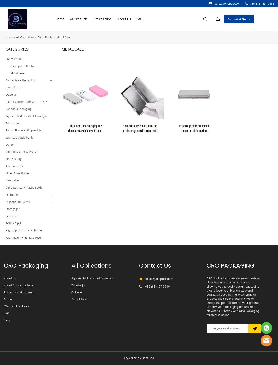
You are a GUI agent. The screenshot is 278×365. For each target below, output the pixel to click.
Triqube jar (13, 123)
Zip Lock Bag (14, 159)
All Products (79, 19)
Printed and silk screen (19, 292)
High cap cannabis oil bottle (24, 230)
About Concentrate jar (19, 285)
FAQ (139, 19)
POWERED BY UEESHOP (139, 358)
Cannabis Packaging (18, 109)
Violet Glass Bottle (17, 173)
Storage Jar (13, 209)
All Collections (25, 37)
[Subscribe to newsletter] (254, 328)
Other (9, 144)
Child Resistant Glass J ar (22, 152)
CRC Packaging (26, 266)
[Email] (227, 328)
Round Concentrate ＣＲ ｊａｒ (27, 102)
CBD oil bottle (14, 87)
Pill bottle (12, 195)
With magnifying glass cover (24, 237)
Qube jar (11, 94)
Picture (8, 299)
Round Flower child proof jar (24, 130)
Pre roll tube (102, 19)
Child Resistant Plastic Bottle (24, 187)
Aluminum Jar (14, 166)
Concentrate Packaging (20, 80)
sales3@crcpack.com (228, 3)
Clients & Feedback (16, 306)
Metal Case (64, 37)
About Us (124, 19)
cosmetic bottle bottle (20, 137)
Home (59, 19)
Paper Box (12, 216)
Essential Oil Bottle (18, 202)
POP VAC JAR (13, 223)
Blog (7, 320)
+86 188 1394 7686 (262, 3)
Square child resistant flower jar (26, 116)
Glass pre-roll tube (22, 66)
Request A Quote (239, 19)
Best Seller (12, 180)
